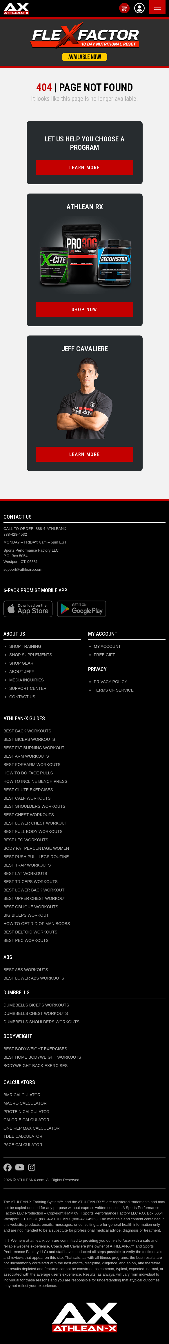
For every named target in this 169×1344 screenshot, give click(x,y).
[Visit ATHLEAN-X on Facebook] (7, 1168)
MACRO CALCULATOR (25, 1103)
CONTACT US (22, 696)
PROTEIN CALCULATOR (26, 1111)
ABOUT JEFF (21, 671)
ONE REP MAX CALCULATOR (31, 1128)
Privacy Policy (110, 681)
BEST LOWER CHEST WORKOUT (35, 823)
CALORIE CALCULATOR (26, 1119)
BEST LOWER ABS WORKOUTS (33, 978)
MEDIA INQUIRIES (26, 680)
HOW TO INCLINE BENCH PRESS (35, 781)
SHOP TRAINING (25, 646)
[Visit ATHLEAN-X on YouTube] (19, 1168)
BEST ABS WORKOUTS (25, 969)
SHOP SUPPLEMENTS (30, 654)
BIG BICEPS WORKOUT (26, 915)
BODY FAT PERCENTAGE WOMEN (36, 848)
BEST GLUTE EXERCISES (28, 789)
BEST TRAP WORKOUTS (27, 865)
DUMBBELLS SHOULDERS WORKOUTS (41, 1022)
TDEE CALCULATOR (22, 1136)
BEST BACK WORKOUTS (27, 731)
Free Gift (104, 654)
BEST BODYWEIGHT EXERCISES (35, 1048)
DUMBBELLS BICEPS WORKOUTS (36, 1005)
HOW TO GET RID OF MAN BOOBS (36, 923)
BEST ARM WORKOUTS (26, 756)
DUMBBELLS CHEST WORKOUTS (35, 1013)
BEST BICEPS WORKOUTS (29, 739)
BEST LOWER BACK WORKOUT (34, 890)
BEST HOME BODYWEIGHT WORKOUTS (42, 1057)
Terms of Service (114, 690)
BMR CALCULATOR (22, 1095)
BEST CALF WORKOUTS (26, 798)
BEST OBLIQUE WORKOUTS (30, 906)
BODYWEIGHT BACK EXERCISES (35, 1065)
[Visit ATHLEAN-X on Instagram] (31, 1168)
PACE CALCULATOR (22, 1144)
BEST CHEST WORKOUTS (28, 814)
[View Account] (139, 8)
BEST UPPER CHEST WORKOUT (34, 898)
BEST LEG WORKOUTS (25, 840)
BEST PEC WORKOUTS (25, 940)
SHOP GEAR (21, 663)
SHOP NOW (84, 309)
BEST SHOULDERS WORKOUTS (34, 806)
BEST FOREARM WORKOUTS (32, 764)
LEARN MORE (84, 167)
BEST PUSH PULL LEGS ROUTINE (36, 856)
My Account (107, 646)
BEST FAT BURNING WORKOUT (33, 747)
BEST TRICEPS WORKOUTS (30, 881)
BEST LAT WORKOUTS (25, 873)
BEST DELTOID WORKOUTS (30, 932)
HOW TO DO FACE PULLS (28, 773)
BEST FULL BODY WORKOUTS (33, 831)
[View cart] (124, 8)
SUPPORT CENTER (28, 688)
